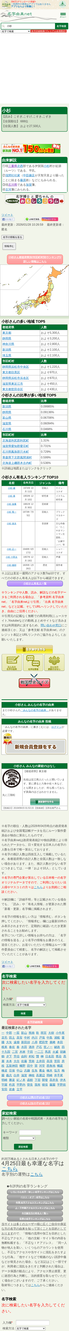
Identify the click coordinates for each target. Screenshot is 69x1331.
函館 (30, 1079)
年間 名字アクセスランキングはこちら (35, 1202)
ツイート (7, 214)
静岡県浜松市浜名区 (15, 378)
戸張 (42, 1037)
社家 (17, 175)
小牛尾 (60, 1032)
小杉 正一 (11, 549)
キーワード (10, 1132)
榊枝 (32, 1075)
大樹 (51, 1032)
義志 (9, 1075)
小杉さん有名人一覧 (35, 583)
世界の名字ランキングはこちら (35, 1219)
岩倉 (12, 1089)
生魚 (35, 1070)
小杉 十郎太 (11, 557)
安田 (4, 1089)
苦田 (57, 1061)
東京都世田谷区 (12, 389)
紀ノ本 (21, 1079)
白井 (17, 1075)
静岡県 (6, 338)
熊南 (32, 1032)
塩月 (57, 1070)
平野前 (61, 1084)
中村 (27, 1037)
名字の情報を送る (12, 237)
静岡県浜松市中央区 (15, 366)
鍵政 (57, 1047)
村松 (32, 1056)
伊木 (63, 1079)
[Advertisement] (34, 68)
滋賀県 (6, 423)
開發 (45, 1079)
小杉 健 (11, 488)
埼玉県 (6, 355)
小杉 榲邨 (11, 565)
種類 (6, 1138)
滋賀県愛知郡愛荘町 (15, 446)
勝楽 (12, 1079)
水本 (9, 1061)
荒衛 (32, 1061)
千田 (30, 1051)
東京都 (6, 332)
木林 (22, 1051)
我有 (37, 1084)
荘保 (12, 1070)
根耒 (4, 1047)
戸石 (39, 1047)
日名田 (49, 1056)
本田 (60, 1042)
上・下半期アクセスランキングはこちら (35, 1208)
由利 (24, 1056)
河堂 (42, 1065)
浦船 (57, 1037)
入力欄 (7, 999)
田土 (12, 1037)
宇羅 (4, 1084)
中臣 (26, 175)
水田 (24, 1047)
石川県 (12, 184)
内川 (35, 1037)
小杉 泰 (11, 496)
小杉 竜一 (11, 512)
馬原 (48, 1051)
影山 (24, 1032)
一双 (17, 1032)
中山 (19, 1070)
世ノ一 (48, 1047)
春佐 (12, 1047)
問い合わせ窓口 (51, 625)
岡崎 (49, 1075)
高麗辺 (40, 1075)
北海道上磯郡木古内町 (17, 463)
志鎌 (27, 1070)
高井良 (53, 1079)
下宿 (37, 1079)
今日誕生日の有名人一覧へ (35, 1213)
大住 (17, 1061)
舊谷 (59, 1056)
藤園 (52, 1084)
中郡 (9, 1032)
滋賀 (24, 1075)
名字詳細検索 (35, 1022)
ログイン (56, 726)
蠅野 (22, 1065)
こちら (38, 887)
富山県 (6, 417)
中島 (49, 1037)
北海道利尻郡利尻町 (15, 440)
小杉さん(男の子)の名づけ (35, 1097)
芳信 (17, 1056)
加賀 (29, 184)
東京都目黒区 (11, 372)
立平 (19, 1089)
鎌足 (32, 175)
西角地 (51, 1065)
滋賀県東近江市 (12, 383)
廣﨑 (52, 1042)
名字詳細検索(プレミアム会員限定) (48, 31)
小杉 (46, 166)
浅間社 (9, 175)
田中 (30, 1065)
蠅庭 (60, 1065)
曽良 (30, 1084)
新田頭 (25, 1042)
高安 (19, 1037)
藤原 (23, 180)
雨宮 (44, 1032)
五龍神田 (12, 1065)
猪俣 (45, 1084)
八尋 (35, 1042)
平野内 (21, 1084)
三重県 (12, 166)
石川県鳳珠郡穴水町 (15, 451)
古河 (8, 189)
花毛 (4, 1037)
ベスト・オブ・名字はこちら (35, 1197)
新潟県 (6, 349)
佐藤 (24, 1061)
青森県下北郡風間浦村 (17, 457)
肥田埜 (43, 1042)
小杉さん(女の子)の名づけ (35, 1103)
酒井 (32, 1047)
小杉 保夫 (11, 523)
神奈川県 (8, 344)
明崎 (4, 1079)
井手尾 (58, 1075)
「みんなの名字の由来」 (34, 710)
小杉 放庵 (11, 504)
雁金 (42, 1070)
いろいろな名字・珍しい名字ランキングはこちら (35, 1192)
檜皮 (4, 1070)
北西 (20, 166)
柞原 (12, 1084)
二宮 (15, 1051)
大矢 (9, 1042)
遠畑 (17, 1042)
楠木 (49, 1070)
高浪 (49, 1061)
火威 (55, 1051)
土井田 (40, 1061)
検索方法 (9, 1004)
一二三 (39, 1051)
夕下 (9, 1056)
